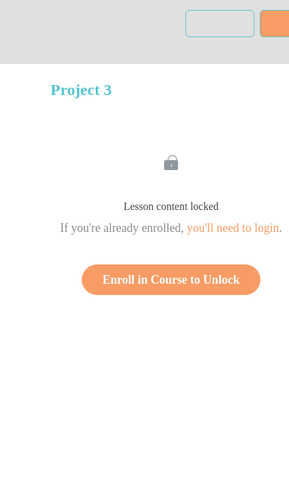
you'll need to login (233, 228)
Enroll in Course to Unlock (171, 279)
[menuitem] (57, 31)
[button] (16, 31)
